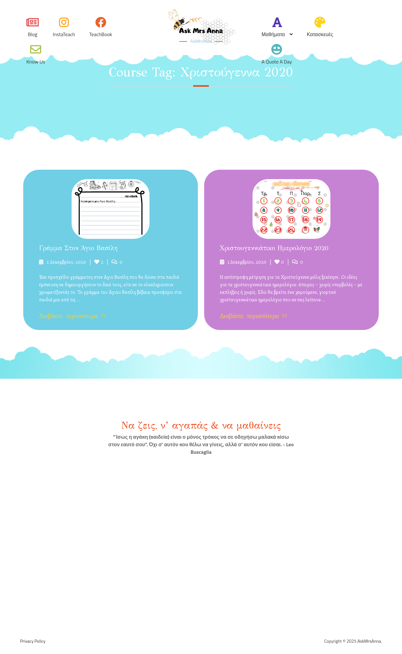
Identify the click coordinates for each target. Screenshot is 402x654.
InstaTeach (64, 34)
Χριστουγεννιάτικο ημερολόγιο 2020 (274, 248)
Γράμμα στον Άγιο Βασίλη (78, 248)
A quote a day (277, 61)
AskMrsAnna (201, 41)
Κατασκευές (320, 34)
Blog (32, 34)
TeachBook (100, 34)
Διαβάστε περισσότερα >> (72, 316)
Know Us (35, 61)
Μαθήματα (273, 34)
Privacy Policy (33, 641)
